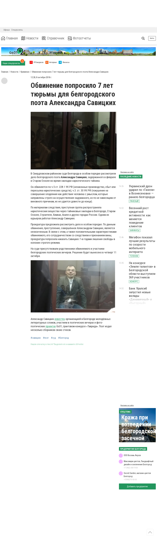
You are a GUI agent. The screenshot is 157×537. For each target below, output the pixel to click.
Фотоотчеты (79, 38)
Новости (29, 38)
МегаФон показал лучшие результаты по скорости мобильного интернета (142, 245)
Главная (9, 38)
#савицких (36, 338)
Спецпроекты (17, 30)
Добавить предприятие (137, 486)
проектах (51, 326)
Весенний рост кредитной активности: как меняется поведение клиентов (140, 217)
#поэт (46, 338)
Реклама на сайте (127, 172)
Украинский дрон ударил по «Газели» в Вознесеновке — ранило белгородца (142, 191)
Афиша (6, 30)
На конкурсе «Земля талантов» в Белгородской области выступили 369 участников (142, 270)
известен (60, 319)
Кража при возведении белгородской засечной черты (138, 431)
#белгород (63, 338)
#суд (53, 338)
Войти (152, 38)
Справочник (53, 38)
